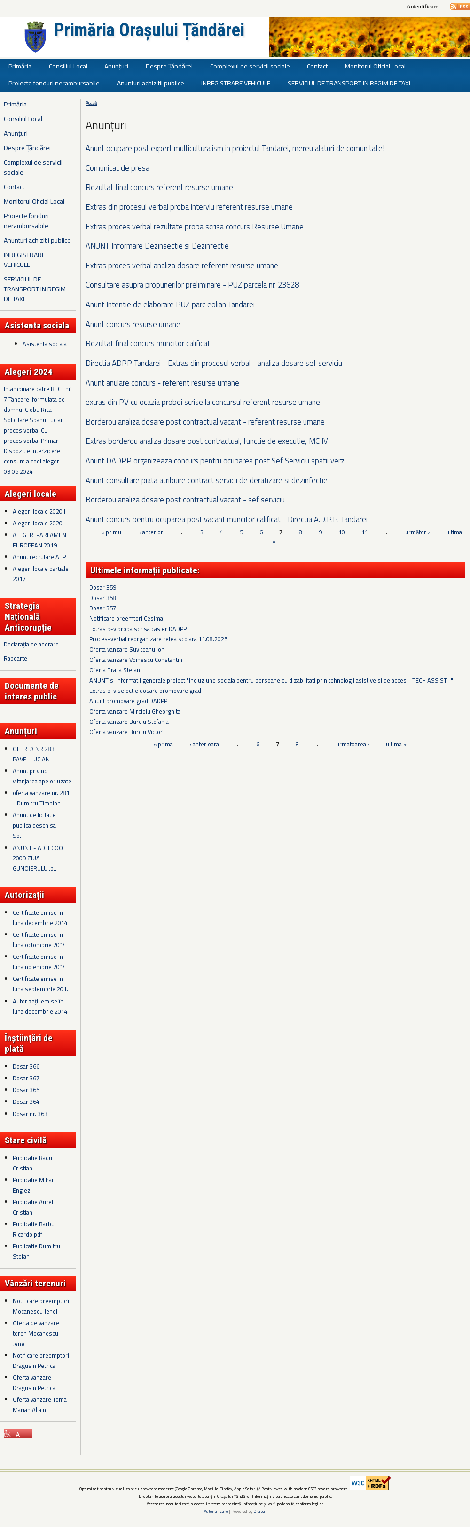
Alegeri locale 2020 (38, 523)
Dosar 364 (26, 1101)
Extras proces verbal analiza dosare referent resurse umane (182, 265)
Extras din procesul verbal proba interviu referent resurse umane (189, 207)
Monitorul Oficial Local (375, 66)
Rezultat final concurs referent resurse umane (159, 187)
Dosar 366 (26, 1066)
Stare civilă (26, 1140)
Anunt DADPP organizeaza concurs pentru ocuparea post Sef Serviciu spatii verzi (216, 460)
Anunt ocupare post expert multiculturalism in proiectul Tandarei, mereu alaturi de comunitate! (235, 148)
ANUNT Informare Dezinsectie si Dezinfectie (157, 245)
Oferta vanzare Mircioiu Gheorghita (134, 711)
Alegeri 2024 (29, 371)
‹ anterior (151, 532)
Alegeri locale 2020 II (40, 511)
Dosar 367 (26, 1078)
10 (341, 532)
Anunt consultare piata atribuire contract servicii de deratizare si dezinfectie (207, 480)
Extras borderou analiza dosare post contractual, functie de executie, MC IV (207, 441)
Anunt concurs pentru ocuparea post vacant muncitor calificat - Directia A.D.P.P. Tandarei (227, 519)
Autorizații (24, 894)
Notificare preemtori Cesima (126, 618)
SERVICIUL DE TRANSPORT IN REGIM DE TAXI (349, 83)
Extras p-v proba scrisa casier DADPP (138, 628)
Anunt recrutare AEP (39, 557)
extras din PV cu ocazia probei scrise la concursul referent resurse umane (203, 402)
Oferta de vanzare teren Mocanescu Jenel (36, 1333)
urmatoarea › (352, 744)
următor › (417, 532)
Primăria (19, 66)
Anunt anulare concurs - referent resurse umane (162, 382)
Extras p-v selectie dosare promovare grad (145, 690)
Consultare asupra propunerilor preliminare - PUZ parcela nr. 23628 (192, 284)
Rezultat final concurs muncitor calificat (148, 343)
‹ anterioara (204, 744)
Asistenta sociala (45, 344)
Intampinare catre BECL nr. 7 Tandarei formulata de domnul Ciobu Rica (38, 399)
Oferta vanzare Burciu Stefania (129, 721)
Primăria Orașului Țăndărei (149, 30)
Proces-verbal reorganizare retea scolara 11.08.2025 (158, 639)
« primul (112, 532)
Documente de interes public (32, 691)
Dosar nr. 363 (30, 1113)
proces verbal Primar (31, 440)
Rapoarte (15, 658)
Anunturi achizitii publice (150, 83)
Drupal (259, 1511)
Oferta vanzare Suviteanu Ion (126, 649)
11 (364, 532)
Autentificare (423, 6)
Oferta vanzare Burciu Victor (126, 732)
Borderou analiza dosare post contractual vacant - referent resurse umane (205, 421)
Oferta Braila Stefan (114, 670)
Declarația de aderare (31, 644)
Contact (317, 66)
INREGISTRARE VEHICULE (235, 83)
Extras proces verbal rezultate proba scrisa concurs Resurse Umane (195, 226)
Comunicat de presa (117, 168)
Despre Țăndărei (169, 66)
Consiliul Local (68, 66)
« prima (163, 744)
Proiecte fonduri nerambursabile (54, 83)
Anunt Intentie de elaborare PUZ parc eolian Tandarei (170, 304)
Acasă (91, 102)
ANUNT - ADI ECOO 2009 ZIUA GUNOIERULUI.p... (38, 858)
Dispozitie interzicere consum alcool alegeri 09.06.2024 (32, 461)
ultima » (396, 744)
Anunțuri (116, 66)
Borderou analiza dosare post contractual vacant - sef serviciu (185, 499)
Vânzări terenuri (35, 1283)
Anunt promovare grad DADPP (128, 701)
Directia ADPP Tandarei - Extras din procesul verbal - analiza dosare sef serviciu (214, 363)
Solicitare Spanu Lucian (34, 420)
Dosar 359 (102, 587)
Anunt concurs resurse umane (133, 324)
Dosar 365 (26, 1089)
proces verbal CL (25, 430)
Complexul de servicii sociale (250, 66)
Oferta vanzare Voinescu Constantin (135, 659)
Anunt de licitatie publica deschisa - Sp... (36, 825)
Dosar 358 (102, 597)
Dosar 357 (102, 608)
